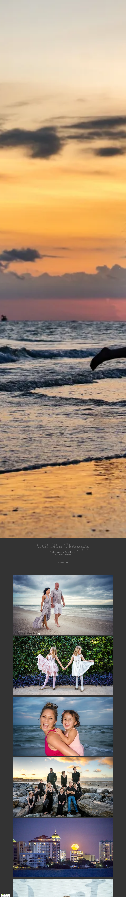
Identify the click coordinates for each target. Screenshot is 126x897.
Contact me (63, 563)
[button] (5, 895)
